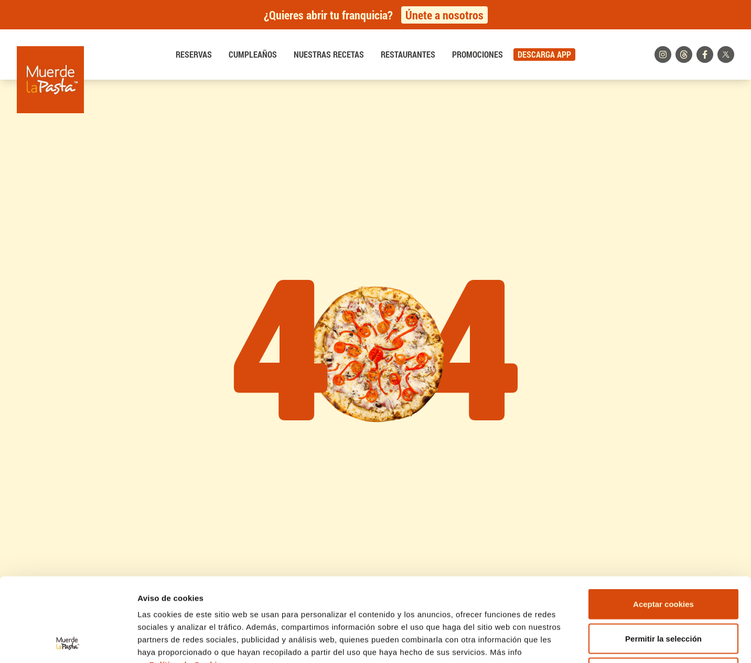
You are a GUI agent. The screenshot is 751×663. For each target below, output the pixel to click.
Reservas (194, 54)
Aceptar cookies (663, 525)
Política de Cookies (187, 586)
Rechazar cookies (663, 594)
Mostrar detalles (563, 642)
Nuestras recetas (329, 54)
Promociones (477, 54)
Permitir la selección (663, 560)
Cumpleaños (253, 54)
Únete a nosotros (444, 15)
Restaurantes (408, 54)
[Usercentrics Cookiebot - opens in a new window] (68, 642)
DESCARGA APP (544, 54)
